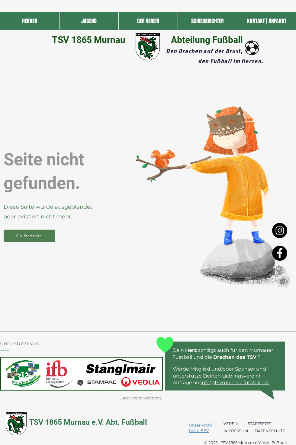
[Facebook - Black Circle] (279, 253)
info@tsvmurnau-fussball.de (235, 382)
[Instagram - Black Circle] (279, 230)
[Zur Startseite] (29, 236)
